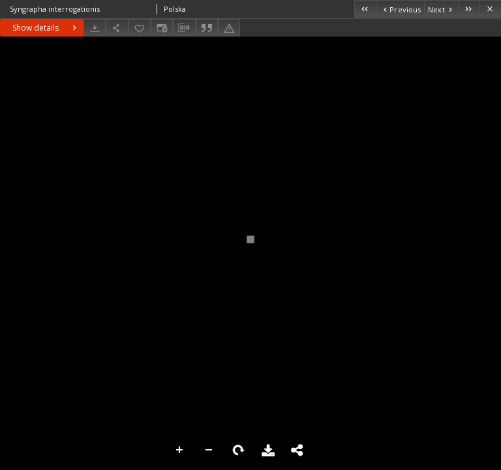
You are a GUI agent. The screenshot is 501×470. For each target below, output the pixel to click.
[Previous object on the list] (400, 9)
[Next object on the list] (441, 9)
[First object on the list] (365, 9)
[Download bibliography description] (184, 28)
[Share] (117, 28)
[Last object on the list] (468, 9)
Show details (46, 27)
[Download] (95, 28)
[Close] (490, 9)
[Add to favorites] (140, 28)
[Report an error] (229, 28)
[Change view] (162, 28)
